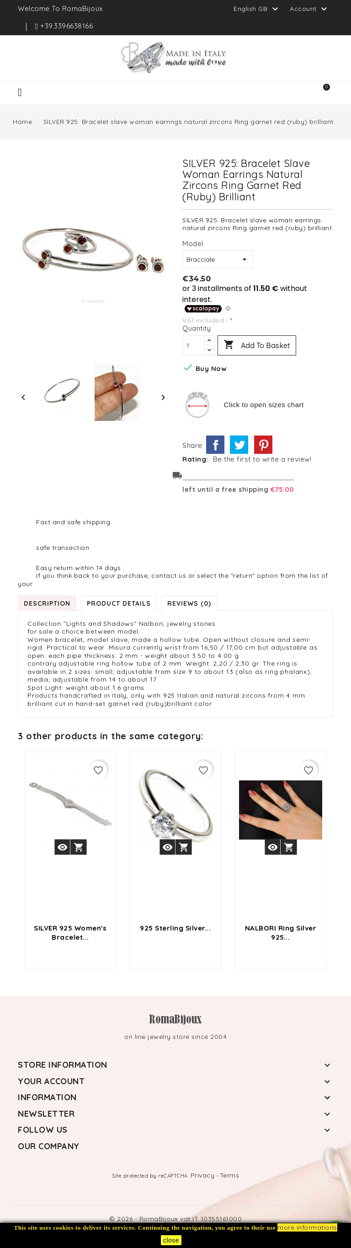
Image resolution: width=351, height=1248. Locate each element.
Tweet (239, 444)
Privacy (203, 1175)
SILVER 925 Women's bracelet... (70, 932)
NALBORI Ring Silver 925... (281, 932)
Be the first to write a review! (262, 459)
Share (215, 444)
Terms (229, 1175)
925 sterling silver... (175, 928)
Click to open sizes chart (264, 405)
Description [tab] (47, 603)
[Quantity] (193, 345)
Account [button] (310, 9)
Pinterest (263, 444)
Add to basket (256, 345)
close (171, 1240)
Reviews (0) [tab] (189, 603)
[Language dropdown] (257, 9)
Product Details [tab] (119, 603)
